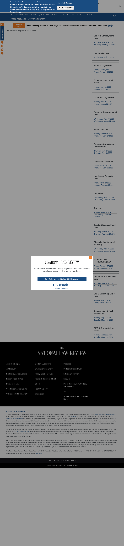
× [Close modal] (90, 257)
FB (53, 285)
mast (60, 285)
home (66, 285)
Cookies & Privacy (61, 289)
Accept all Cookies (65, 3)
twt (57, 284)
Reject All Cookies (65, 8)
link (63, 285)
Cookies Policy (15, 12)
